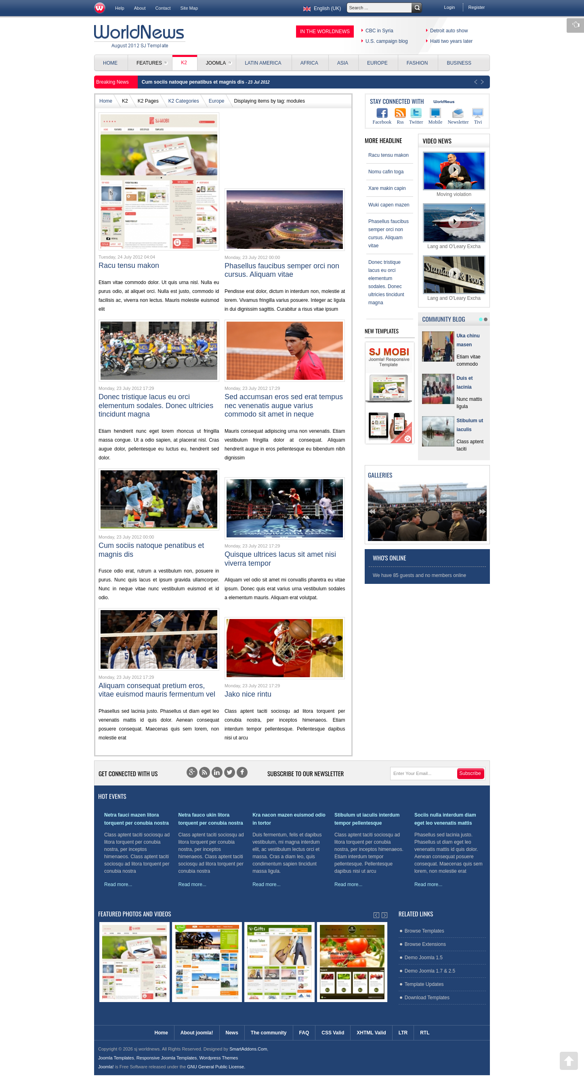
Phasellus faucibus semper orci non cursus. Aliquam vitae (282, 270)
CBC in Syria (379, 31)
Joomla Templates (116, 1057)
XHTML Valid (371, 1033)
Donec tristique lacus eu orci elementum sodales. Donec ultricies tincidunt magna (156, 405)
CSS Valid (332, 1033)
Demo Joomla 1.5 (424, 957)
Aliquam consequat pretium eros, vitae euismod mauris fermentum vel (157, 690)
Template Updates (424, 984)
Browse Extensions (425, 944)
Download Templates (427, 997)
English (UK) (321, 8)
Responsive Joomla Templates (167, 1057)
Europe (217, 101)
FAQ (304, 1033)
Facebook (382, 116)
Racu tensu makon (129, 265)
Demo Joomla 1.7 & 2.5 (430, 971)
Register (476, 7)
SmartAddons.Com (248, 1049)
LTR (403, 1033)
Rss (400, 116)
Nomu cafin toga (385, 172)
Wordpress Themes (218, 1057)
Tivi (477, 116)
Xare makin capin (387, 188)
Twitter (416, 116)
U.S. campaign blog (387, 41)
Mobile (436, 116)
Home (105, 101)
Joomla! (106, 1066)
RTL (424, 1033)
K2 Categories (183, 101)
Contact (163, 8)
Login (449, 7)
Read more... (118, 884)
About (140, 8)
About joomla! (197, 1033)
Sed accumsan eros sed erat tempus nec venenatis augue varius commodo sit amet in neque (284, 405)
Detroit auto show (449, 31)
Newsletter (457, 116)
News (232, 1033)
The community (269, 1033)
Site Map (189, 8)
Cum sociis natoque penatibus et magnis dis (194, 82)
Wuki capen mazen (389, 205)
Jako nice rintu (248, 694)
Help (119, 8)
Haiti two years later (451, 41)
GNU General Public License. (216, 1066)
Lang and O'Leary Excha (454, 226)
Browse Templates (424, 931)
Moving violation (454, 174)
